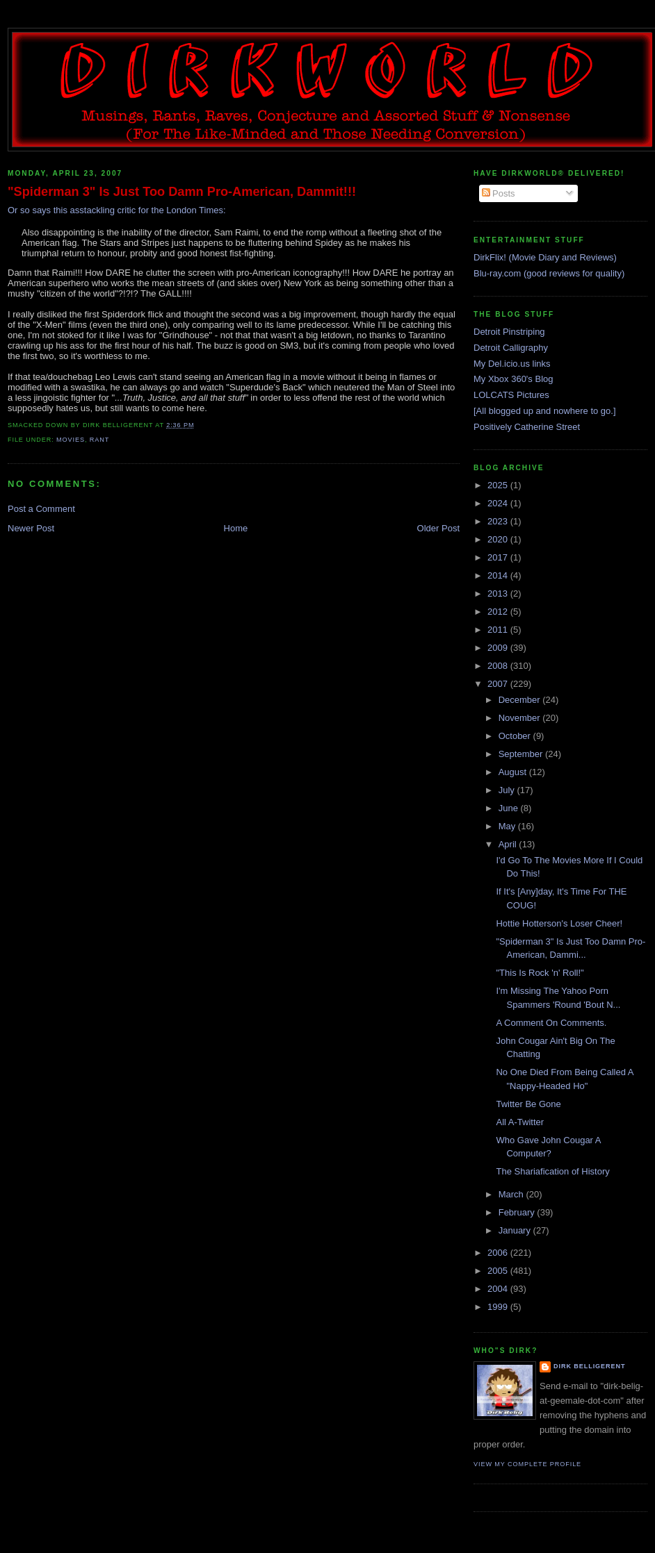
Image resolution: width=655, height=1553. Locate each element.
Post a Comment (41, 509)
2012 (498, 611)
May (508, 826)
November (521, 718)
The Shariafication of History (552, 1171)
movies (70, 439)
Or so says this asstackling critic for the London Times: (117, 210)
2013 (498, 593)
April (509, 844)
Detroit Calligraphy (511, 347)
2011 (498, 629)
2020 (498, 539)
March (512, 1194)
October (516, 736)
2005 (498, 1270)
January (516, 1230)
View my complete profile (527, 1464)
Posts (498, 193)
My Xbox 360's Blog (513, 379)
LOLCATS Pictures (511, 395)
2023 (498, 521)
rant (99, 439)
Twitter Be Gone (528, 1104)
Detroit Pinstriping (509, 331)
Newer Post (31, 528)
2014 (498, 575)
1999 (498, 1307)
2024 (498, 503)
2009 (498, 647)
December (521, 700)
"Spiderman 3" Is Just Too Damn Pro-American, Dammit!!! (182, 192)
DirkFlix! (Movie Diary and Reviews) (545, 257)
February (518, 1212)
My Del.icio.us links (512, 363)
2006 (498, 1252)
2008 (498, 666)
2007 (498, 684)
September (522, 754)
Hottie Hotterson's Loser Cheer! (559, 923)
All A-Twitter (520, 1122)
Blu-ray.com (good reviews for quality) (549, 273)
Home (236, 528)
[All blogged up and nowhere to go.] (545, 411)
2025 (498, 485)
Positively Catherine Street (527, 427)
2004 (498, 1289)
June (510, 808)
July (508, 790)
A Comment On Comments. (551, 1023)
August (514, 772)
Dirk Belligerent (589, 1366)
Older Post (438, 528)
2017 (498, 557)
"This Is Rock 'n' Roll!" (539, 972)
